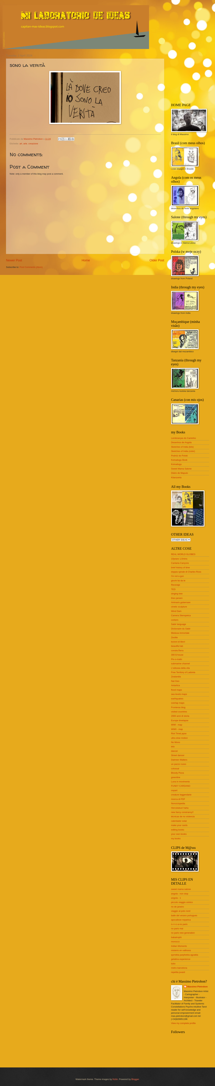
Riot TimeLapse (178, 733)
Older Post (157, 260)
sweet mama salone (181, 889)
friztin (115, 1079)
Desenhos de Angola (181, 442)
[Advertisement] (192, 75)
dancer (174, 751)
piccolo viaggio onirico (182, 902)
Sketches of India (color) (183, 451)
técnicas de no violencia (183, 816)
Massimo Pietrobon (197, 986)
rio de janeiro (177, 906)
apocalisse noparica (181, 919)
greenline (175, 777)
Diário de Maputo (179, 473)
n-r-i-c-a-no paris (179, 924)
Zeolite (174, 637)
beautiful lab (177, 646)
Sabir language (178, 624)
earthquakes (177, 698)
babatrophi (176, 937)
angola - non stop (179, 893)
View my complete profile (183, 1023)
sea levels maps (179, 694)
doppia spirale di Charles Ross (186, 571)
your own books (179, 834)
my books (176, 838)
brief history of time (180, 567)
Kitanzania (176, 477)
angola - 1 (176, 898)
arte (25, 143)
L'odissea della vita (180, 668)
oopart (174, 790)
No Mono (175, 742)
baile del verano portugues (184, 915)
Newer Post (14, 260)
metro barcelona (179, 968)
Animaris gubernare (180, 602)
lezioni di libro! (178, 641)
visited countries (179, 711)
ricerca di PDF (178, 799)
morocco (175, 941)
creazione (33, 143)
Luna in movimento (180, 781)
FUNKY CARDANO (180, 786)
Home (86, 260)
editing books (177, 829)
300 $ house (177, 654)
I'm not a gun (177, 576)
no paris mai (177, 928)
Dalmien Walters (179, 759)
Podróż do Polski (179, 455)
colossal (175, 768)
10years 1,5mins (179, 558)
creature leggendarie (181, 794)
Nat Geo (175, 681)
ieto (173, 746)
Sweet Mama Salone (181, 468)
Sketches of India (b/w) (182, 447)
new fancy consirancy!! (182, 812)
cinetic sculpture (179, 606)
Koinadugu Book (179, 460)
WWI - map (176, 724)
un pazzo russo (178, 764)
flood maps (176, 690)
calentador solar (179, 821)
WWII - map (177, 729)
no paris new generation (183, 933)
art (20, 143)
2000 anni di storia (180, 716)
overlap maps (177, 703)
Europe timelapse (179, 720)
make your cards (179, 825)
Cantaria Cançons (180, 563)
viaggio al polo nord (180, 911)
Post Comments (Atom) (31, 267)
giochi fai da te (178, 580)
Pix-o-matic (176, 659)
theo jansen (177, 598)
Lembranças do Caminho (183, 438)
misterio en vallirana (181, 950)
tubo (173, 963)
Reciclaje (175, 585)
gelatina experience (180, 959)
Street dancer (177, 755)
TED (173, 589)
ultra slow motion (179, 738)
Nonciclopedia (178, 803)
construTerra (177, 650)
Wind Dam (176, 611)
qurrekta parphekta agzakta (184, 955)
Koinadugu (176, 464)
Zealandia (176, 676)
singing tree (177, 593)
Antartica (175, 685)
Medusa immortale (180, 633)
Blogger (135, 1079)
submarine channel (180, 663)
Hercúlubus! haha (179, 808)
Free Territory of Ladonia (183, 672)
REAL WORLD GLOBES (183, 554)
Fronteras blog (178, 707)
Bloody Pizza (177, 773)
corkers (174, 620)
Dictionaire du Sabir (180, 628)
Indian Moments (179, 946)
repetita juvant (178, 972)
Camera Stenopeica (181, 615)
